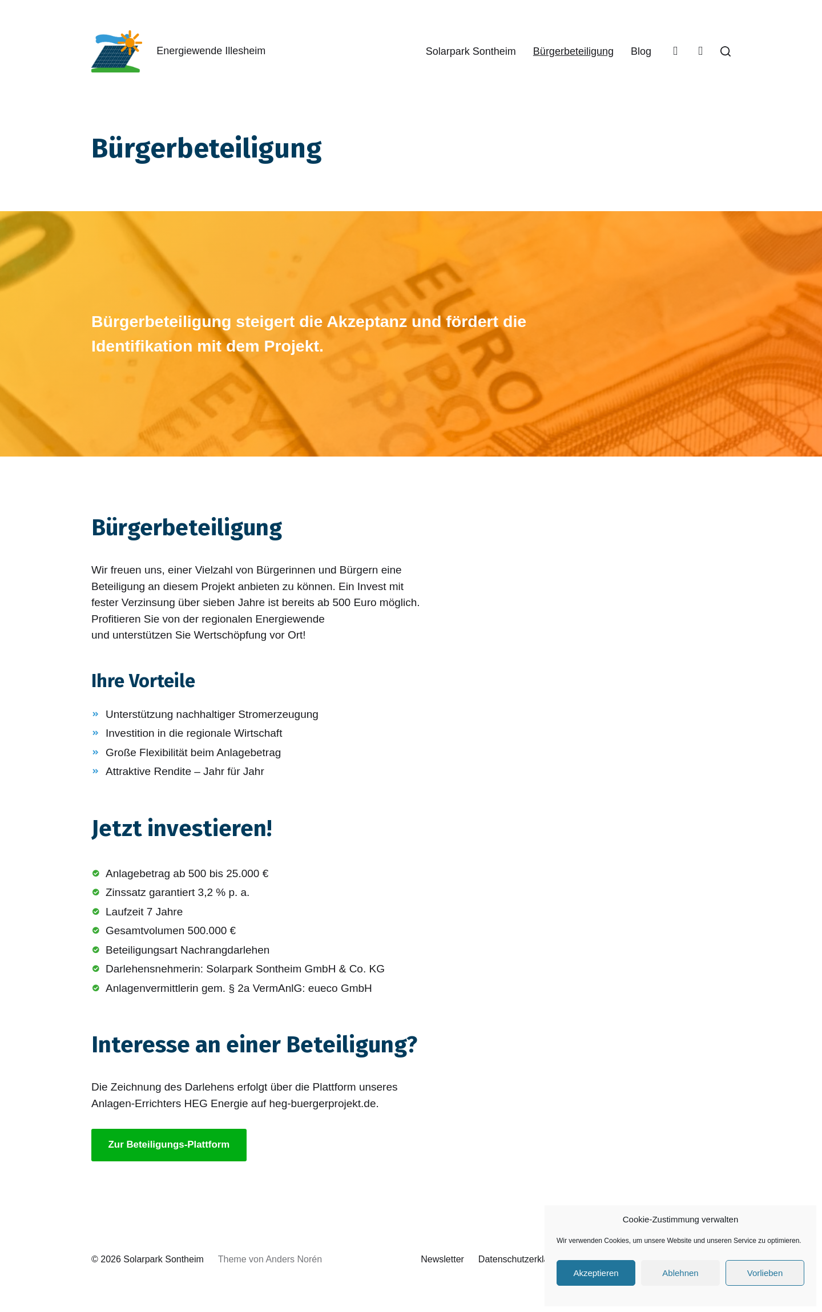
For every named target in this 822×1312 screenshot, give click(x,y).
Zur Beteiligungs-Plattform (169, 1144)
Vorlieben (765, 1273)
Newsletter (442, 1259)
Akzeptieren (595, 1273)
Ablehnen (680, 1273)
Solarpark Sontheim (471, 51)
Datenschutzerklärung (522, 1259)
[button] (725, 51)
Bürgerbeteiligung (573, 51)
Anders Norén (293, 1259)
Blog (641, 51)
